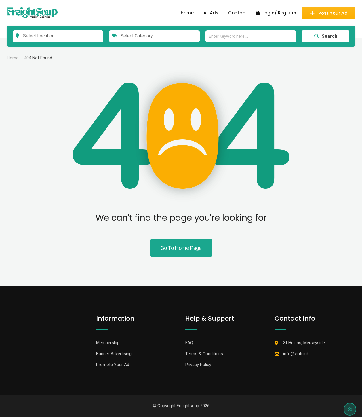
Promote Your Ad (112, 364)
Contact (237, 13)
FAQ (189, 342)
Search (325, 36)
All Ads (210, 13)
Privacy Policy (198, 364)
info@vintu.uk (296, 353)
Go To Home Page (181, 248)
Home (187, 13)
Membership (107, 342)
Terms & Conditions (204, 353)
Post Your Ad (329, 13)
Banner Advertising (114, 353)
